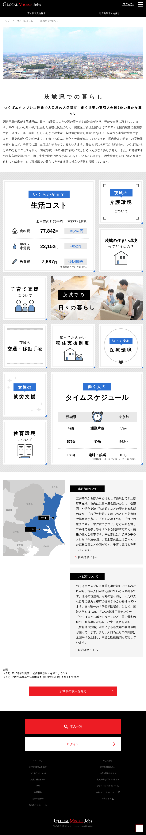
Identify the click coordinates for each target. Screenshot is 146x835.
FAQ (38, 786)
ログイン (128, 4)
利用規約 (38, 792)
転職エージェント (38, 805)
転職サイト (108, 798)
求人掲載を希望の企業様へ (108, 779)
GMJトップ (38, 761)
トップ (6, 20)
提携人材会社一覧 (38, 779)
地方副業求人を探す (109, 13)
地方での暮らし (25, 20)
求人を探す (108, 761)
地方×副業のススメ (108, 773)
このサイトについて (38, 773)
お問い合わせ (38, 798)
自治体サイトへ (86, 557)
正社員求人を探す (36, 13)
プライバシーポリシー (108, 786)
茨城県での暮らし (49, 20)
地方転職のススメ (108, 767)
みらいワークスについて (108, 792)
